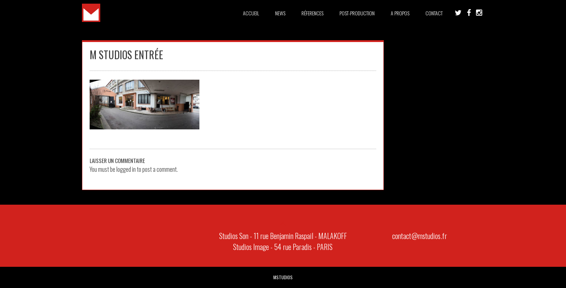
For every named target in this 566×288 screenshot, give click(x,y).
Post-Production (357, 13)
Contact (434, 13)
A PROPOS (400, 13)
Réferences (312, 13)
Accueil (251, 13)
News (280, 13)
